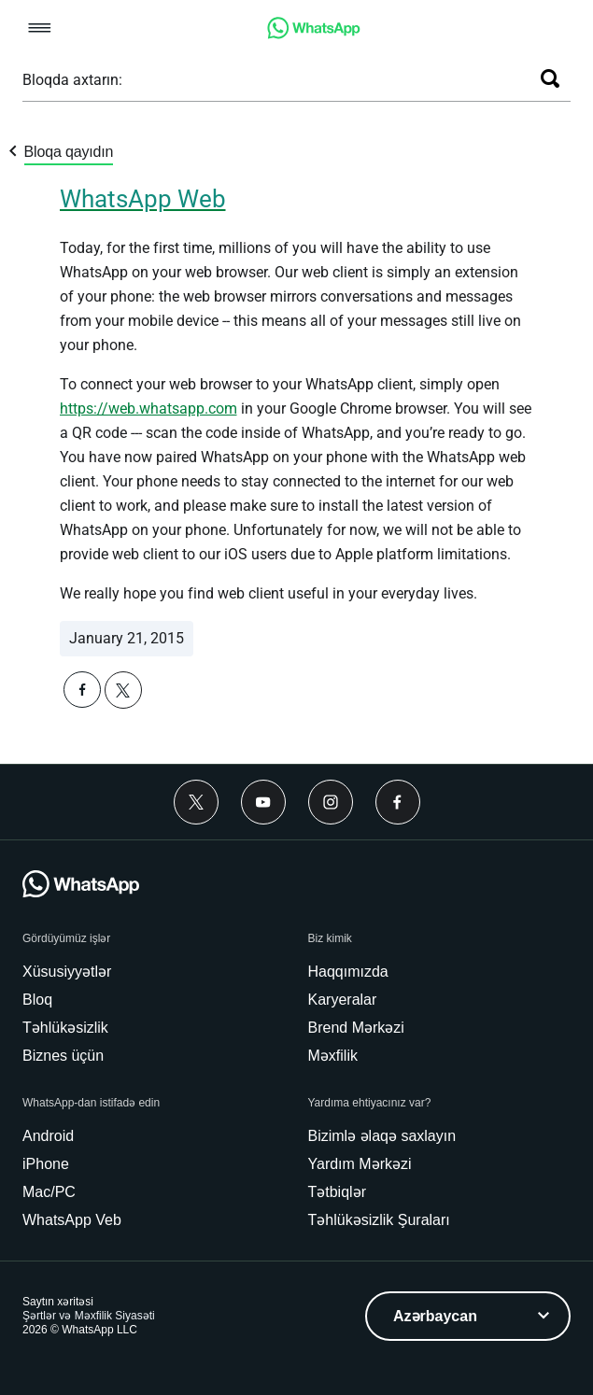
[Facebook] (397, 802)
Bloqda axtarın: (72, 80)
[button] (39, 29)
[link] (313, 34)
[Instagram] (330, 802)
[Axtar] (550, 78)
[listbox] (468, 1316)
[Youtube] (263, 802)
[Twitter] (196, 802)
